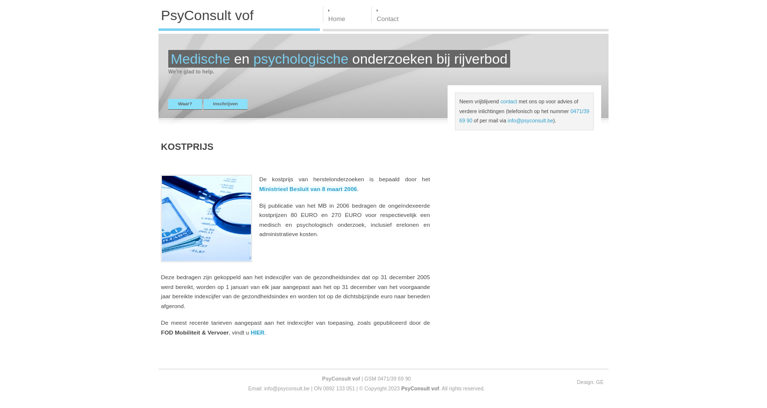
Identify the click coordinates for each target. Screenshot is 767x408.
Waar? (185, 103)
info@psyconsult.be (530, 120)
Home (336, 19)
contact (508, 101)
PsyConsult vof (420, 388)
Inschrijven (225, 103)
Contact (388, 19)
